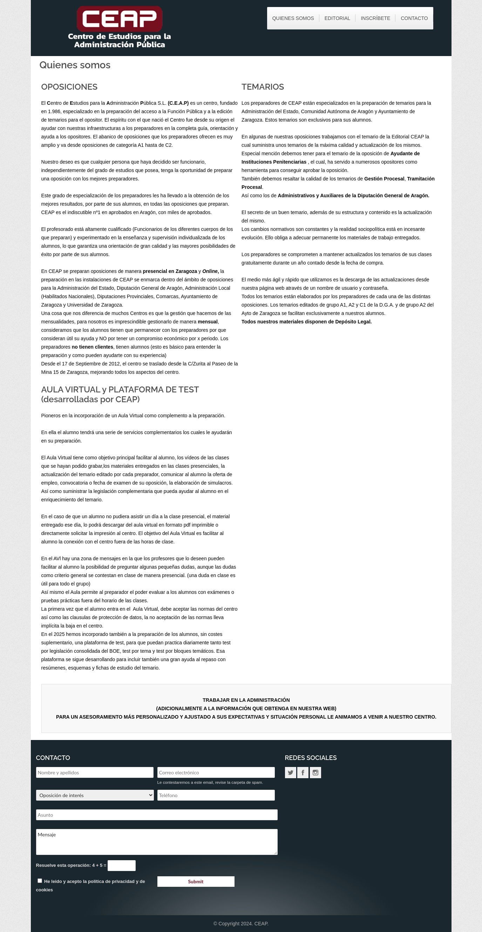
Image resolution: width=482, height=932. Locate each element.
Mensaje (157, 842)
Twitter (290, 772)
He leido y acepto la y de (90, 885)
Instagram (315, 772)
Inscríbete (375, 18)
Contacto (414, 18)
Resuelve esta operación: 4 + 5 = (72, 865)
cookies (44, 889)
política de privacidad (111, 881)
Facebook (302, 772)
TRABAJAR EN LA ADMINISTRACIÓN (246, 700)
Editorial (338, 18)
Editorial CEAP (408, 136)
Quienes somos (293, 18)
